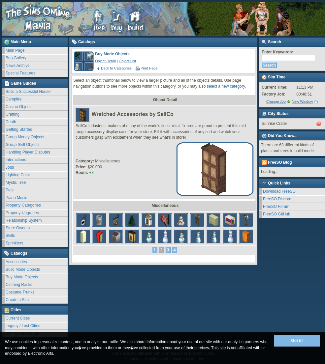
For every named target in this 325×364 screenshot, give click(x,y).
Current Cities (18, 318)
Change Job (276, 101)
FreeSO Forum (276, 206)
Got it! (297, 340)
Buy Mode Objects (22, 277)
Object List (127, 61)
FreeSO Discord (277, 199)
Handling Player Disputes (28, 152)
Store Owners (18, 228)
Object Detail (105, 61)
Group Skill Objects (23, 144)
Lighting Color (18, 175)
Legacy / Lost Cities (23, 325)
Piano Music (16, 197)
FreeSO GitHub (276, 214)
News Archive (18, 65)
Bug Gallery (16, 58)
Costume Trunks (20, 292)
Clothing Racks (19, 284)
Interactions (16, 159)
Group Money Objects (25, 137)
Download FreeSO (279, 191)
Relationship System (24, 220)
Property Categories (23, 205)
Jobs (10, 167)
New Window (302, 101)
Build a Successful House (28, 91)
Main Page (15, 50)
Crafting (12, 114)
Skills (10, 235)
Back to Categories (114, 68)
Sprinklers (14, 243)
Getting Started (19, 129)
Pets (10, 190)
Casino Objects (19, 106)
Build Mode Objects (23, 269)
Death (11, 122)
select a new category (226, 86)
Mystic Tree (16, 182)
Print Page (146, 68)
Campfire (14, 99)
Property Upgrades (22, 212)
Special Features (20, 73)
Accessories (16, 262)
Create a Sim (17, 299)
